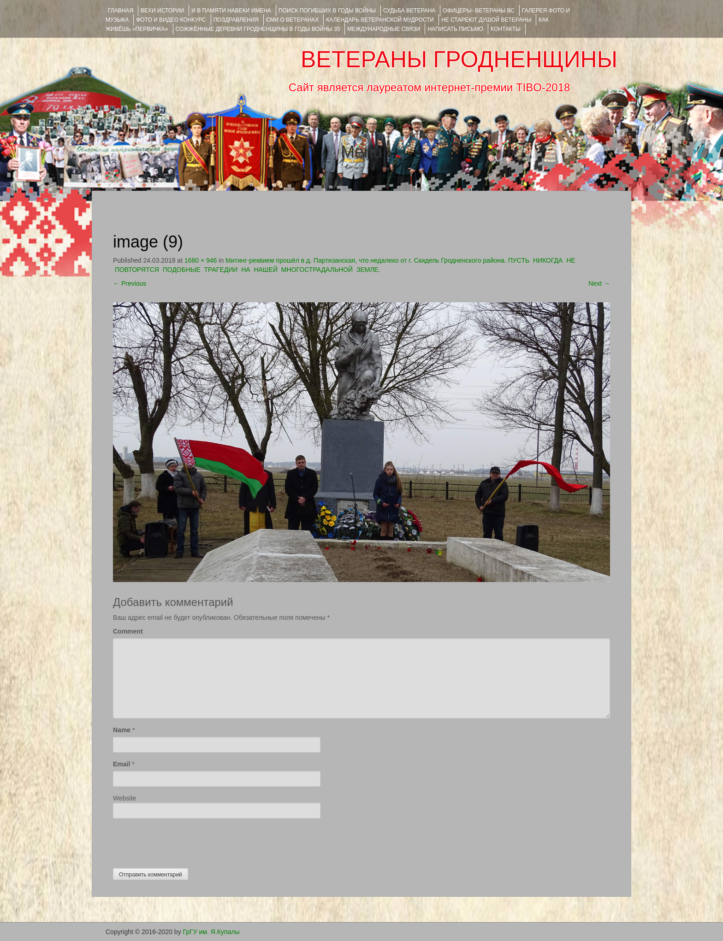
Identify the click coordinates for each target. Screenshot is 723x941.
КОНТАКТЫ (506, 29)
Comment (128, 631)
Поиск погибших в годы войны (327, 10)
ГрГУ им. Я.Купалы (211, 931)
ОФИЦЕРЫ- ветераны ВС (478, 10)
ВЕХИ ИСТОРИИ (162, 10)
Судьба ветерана (409, 10)
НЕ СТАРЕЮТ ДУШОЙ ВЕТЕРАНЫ (486, 20)
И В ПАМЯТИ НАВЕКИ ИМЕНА (231, 10)
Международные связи (383, 29)
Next (599, 283)
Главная (120, 10)
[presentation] (183, 841)
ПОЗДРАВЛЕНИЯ (236, 20)
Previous (129, 283)
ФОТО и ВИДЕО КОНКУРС (171, 20)
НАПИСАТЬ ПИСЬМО (455, 29)
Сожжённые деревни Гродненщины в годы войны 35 (258, 29)
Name (121, 730)
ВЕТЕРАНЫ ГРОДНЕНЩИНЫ (459, 59)
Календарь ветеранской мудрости (380, 20)
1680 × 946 (200, 260)
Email (121, 764)
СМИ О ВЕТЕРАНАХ (292, 20)
